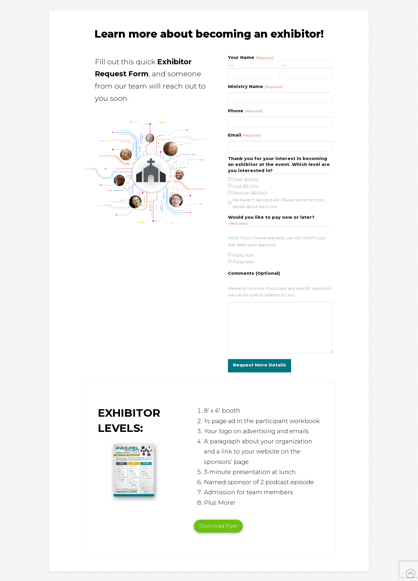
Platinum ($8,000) (249, 193)
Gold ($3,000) (245, 186)
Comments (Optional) (254, 273)
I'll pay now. (243, 255)
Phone (245, 111)
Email (244, 135)
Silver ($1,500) (245, 179)
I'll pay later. (243, 261)
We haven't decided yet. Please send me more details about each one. (278, 203)
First (231, 65)
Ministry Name (255, 87)
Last (284, 65)
